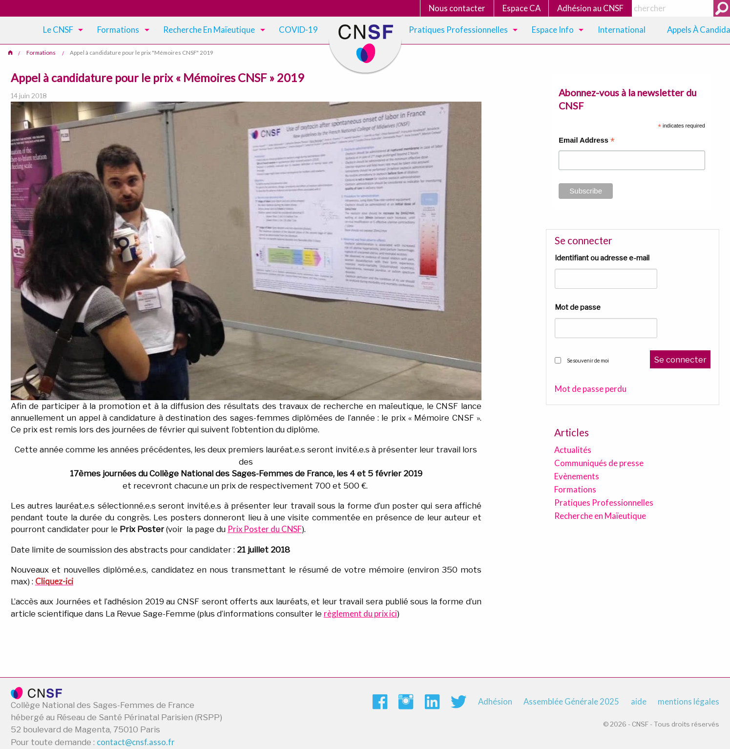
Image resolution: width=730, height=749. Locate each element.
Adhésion (495, 701)
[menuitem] (61, 30)
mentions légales (688, 701)
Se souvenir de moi (588, 361)
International (622, 29)
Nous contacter (457, 8)
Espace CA (521, 8)
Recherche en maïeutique (209, 29)
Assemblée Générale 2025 (571, 701)
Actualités (572, 450)
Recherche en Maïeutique (600, 516)
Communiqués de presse (599, 463)
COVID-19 (298, 29)
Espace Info (553, 29)
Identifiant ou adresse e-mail (602, 258)
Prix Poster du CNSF (265, 529)
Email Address (586, 141)
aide (639, 701)
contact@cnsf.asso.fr (136, 742)
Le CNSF (58, 29)
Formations (118, 29)
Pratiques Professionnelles (458, 29)
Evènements (576, 476)
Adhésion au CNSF (590, 8)
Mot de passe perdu (590, 389)
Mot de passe (578, 307)
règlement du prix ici (360, 613)
